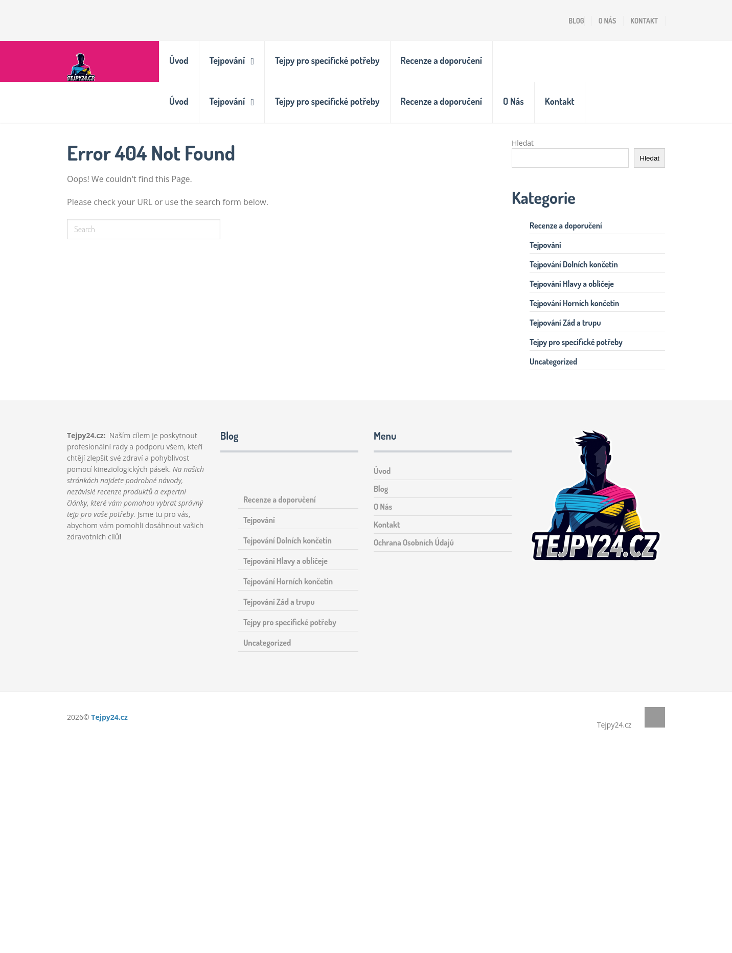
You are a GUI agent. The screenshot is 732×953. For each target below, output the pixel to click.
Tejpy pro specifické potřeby (327, 60)
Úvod (179, 60)
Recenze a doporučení (441, 60)
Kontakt (644, 20)
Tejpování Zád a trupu (565, 322)
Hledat (523, 143)
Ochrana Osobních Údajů (414, 542)
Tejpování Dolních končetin (574, 264)
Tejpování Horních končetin (574, 303)
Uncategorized (553, 361)
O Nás (607, 20)
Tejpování (227, 60)
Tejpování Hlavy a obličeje (572, 284)
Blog (576, 20)
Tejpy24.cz (109, 717)
